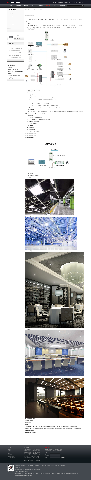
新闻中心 (33, 5)
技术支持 (30, 9)
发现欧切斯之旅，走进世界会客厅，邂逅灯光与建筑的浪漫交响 (21, 55)
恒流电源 (36, 473)
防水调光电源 (11, 456)
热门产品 (16, 35)
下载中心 (52, 465)
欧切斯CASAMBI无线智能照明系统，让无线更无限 (19, 52)
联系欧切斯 (81, 2)
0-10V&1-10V (11, 452)
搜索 (82, 6)
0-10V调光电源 (29, 456)
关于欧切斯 (18, 5)
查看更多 (38, 460)
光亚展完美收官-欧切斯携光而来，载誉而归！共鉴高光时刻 (21, 57)
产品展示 (26, 5)
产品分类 (9, 447)
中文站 (54, 2)
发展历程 (37, 465)
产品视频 (11, 13)
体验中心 (62, 2)
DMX (9, 453)
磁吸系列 (10, 454)
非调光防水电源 (11, 457)
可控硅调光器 (34, 453)
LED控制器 (33, 454)
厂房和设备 (42, 465)
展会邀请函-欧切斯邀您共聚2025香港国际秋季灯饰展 (19, 48)
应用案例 (41, 5)
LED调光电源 (33, 452)
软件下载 (9, 28)
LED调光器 (28, 453)
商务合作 (55, 5)
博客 (33, 469)
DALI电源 (66, 473)
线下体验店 (12, 24)
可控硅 (9, 450)
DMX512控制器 (27, 454)
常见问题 (75, 2)
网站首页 (70, 2)
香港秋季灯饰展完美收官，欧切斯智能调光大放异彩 (19, 46)
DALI (9, 449)
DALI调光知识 (29, 15)
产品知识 (48, 5)
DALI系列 (40, 9)
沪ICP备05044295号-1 (23, 471)
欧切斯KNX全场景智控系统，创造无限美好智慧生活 (19, 50)
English (58, 2)
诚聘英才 (66, 2)
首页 (11, 5)
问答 (10, 21)
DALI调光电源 (60, 473)
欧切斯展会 (47, 465)
